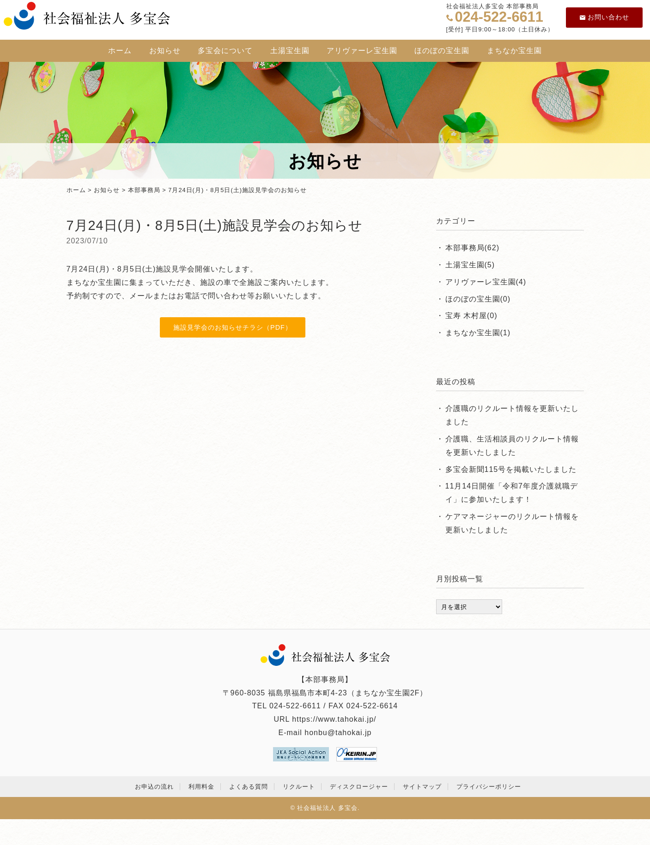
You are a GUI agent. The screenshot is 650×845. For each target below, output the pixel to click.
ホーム (120, 50)
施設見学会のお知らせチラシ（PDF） (232, 327)
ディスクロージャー (359, 786)
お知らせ (165, 50)
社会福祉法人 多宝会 (327, 807)
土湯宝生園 (290, 50)
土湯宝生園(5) (470, 265)
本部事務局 (144, 190)
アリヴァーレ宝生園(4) (486, 282)
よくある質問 (248, 786)
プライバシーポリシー (488, 786)
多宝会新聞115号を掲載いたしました (511, 469)
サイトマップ (422, 786)
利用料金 (201, 786)
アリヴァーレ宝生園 (362, 50)
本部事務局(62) (472, 248)
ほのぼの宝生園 (441, 50)
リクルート (299, 786)
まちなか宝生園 (514, 50)
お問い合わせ (604, 17)
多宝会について (225, 50)
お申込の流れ (154, 786)
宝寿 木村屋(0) (471, 316)
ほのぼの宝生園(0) (478, 299)
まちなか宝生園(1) (478, 333)
